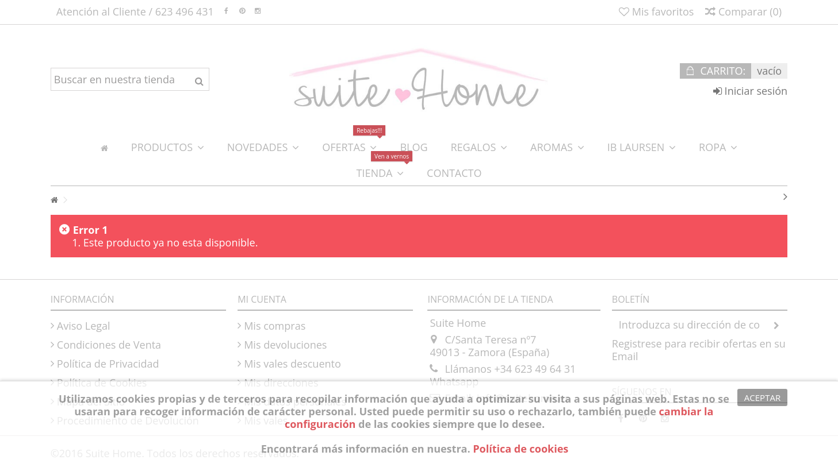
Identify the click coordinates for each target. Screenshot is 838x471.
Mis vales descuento (292, 363)
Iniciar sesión (750, 91)
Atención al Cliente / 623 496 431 (135, 11)
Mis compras (274, 325)
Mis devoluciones (285, 344)
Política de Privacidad (108, 363)
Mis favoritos (656, 11)
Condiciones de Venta (109, 344)
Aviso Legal (83, 325)
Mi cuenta (262, 299)
